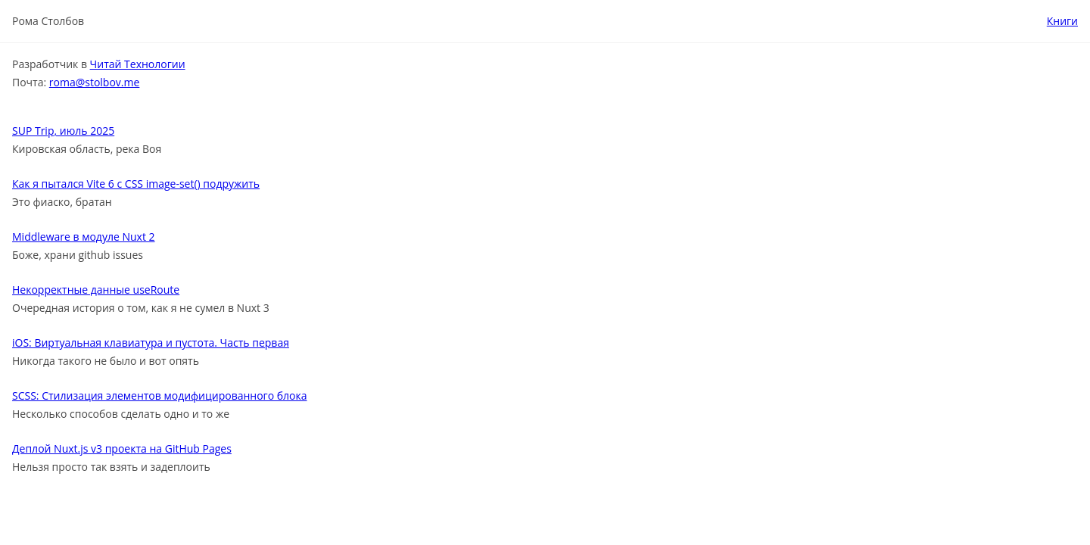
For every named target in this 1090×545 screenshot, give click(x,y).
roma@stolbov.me (94, 82)
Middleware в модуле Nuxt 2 (83, 236)
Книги (1062, 21)
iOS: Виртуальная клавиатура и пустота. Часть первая (150, 342)
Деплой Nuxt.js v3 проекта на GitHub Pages (122, 448)
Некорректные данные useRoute (95, 289)
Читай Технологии (137, 64)
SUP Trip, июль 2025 (63, 130)
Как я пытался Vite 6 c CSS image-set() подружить (136, 183)
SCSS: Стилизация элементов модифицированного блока (159, 395)
